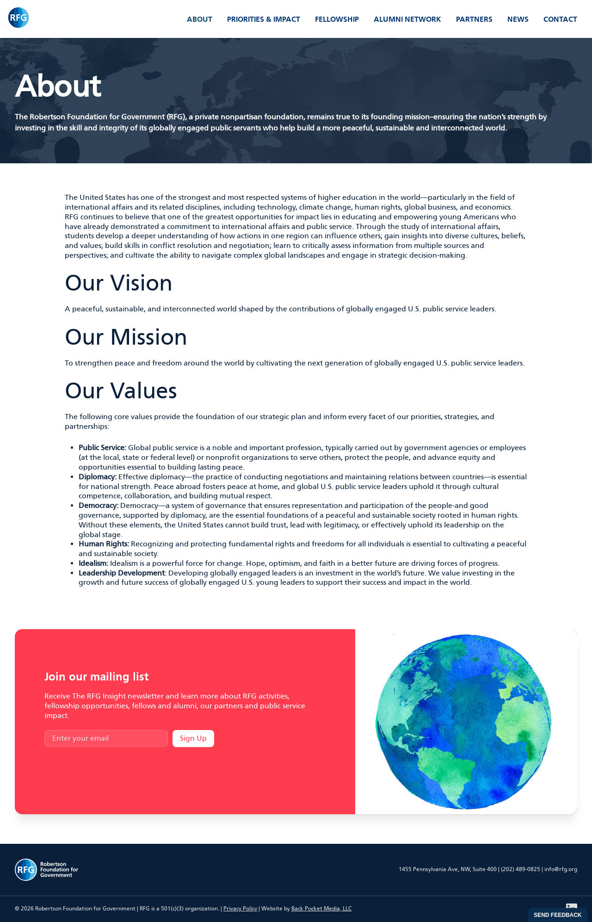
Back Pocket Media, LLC (321, 908)
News (518, 19)
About (199, 19)
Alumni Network (407, 19)
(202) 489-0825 (520, 869)
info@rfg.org (560, 869)
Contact (560, 19)
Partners (474, 19)
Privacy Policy (240, 908)
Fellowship (337, 19)
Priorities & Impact (263, 19)
